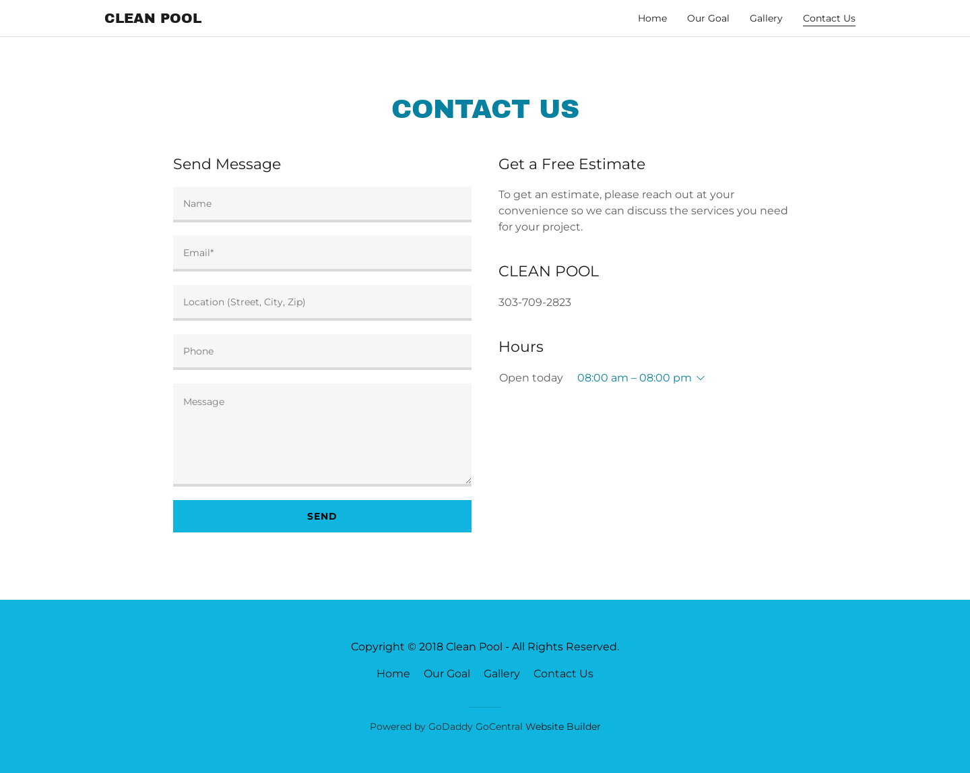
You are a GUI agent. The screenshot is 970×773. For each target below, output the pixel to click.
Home (652, 18)
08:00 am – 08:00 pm (634, 377)
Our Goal (708, 18)
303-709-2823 (534, 302)
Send (322, 516)
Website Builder (563, 726)
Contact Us (563, 673)
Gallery (766, 18)
